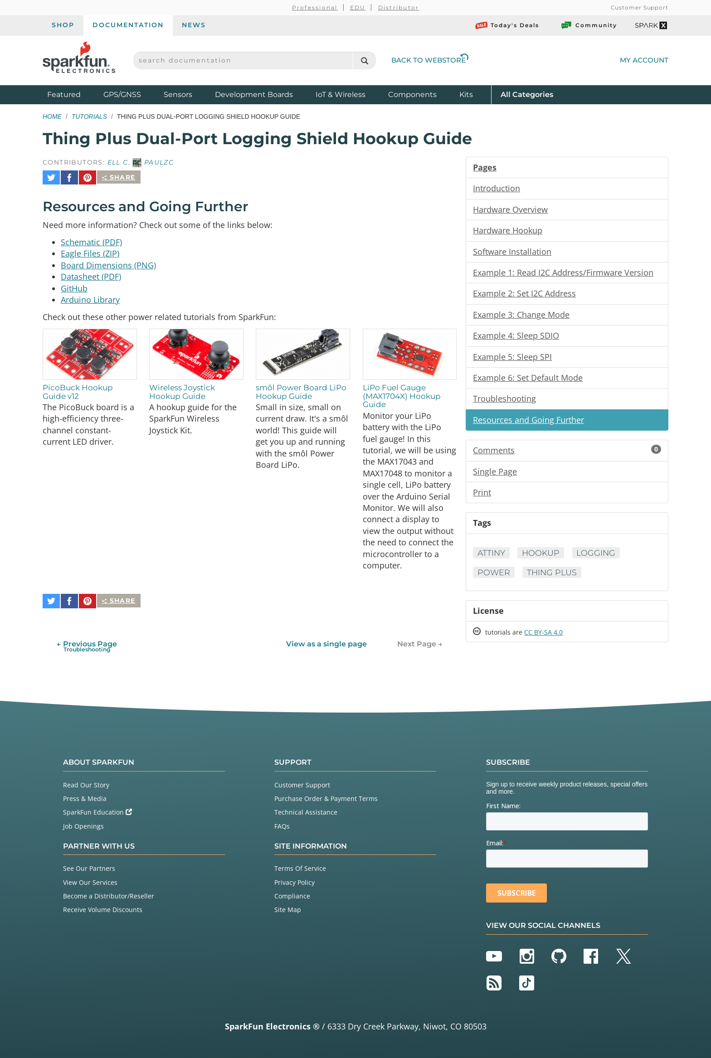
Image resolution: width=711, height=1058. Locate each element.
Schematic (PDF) (91, 238)
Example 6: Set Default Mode (528, 380)
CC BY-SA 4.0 (543, 637)
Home (52, 116)
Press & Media (85, 796)
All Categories (527, 94)
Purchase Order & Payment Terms (326, 796)
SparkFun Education (97, 810)
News (194, 25)
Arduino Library (90, 297)
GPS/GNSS (122, 94)
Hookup (542, 558)
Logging (599, 558)
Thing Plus (553, 577)
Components (412, 94)
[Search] (364, 60)
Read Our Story (86, 783)
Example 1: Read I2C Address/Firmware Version (563, 273)
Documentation (128, 25)
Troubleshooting (504, 401)
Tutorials (89, 116)
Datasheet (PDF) (91, 273)
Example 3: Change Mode (521, 316)
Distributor (398, 7)
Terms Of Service (300, 867)
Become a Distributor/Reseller (108, 894)
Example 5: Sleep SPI (512, 359)
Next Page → (420, 642)
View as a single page (326, 642)
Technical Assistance (305, 810)
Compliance (292, 894)
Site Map (287, 907)
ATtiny (491, 558)
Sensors (178, 94)
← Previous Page (87, 644)
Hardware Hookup (507, 231)
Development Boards (254, 94)
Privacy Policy (294, 880)
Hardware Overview (510, 209)
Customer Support (639, 7)
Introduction (496, 188)
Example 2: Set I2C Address (524, 295)
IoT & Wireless (340, 94)
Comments (567, 453)
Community (588, 25)
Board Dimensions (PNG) (108, 262)
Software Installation (512, 252)
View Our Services (90, 880)
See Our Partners (89, 867)
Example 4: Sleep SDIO (516, 337)
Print (482, 496)
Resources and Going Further (528, 422)
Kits (466, 94)
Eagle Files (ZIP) (90, 250)
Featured (73, 94)
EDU (358, 7)
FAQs (282, 824)
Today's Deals (507, 25)
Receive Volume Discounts (102, 907)
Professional (315, 7)
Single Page (495, 475)
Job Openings (83, 824)
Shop (63, 25)
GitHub (74, 285)
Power (494, 577)
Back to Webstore (429, 60)
